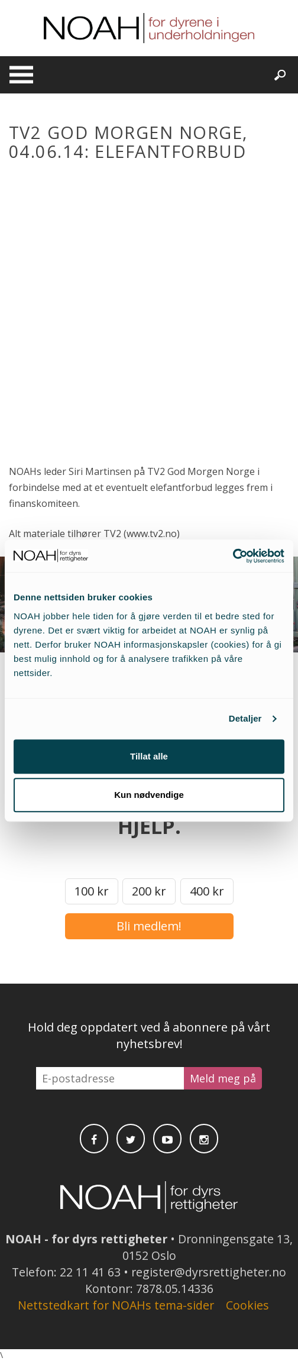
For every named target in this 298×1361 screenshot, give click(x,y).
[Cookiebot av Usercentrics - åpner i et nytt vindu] (232, 556)
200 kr (149, 891)
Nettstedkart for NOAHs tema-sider (116, 1305)
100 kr (91, 891)
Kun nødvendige (149, 795)
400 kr (207, 891)
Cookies (247, 1305)
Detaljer (245, 718)
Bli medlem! (149, 926)
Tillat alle (149, 756)
